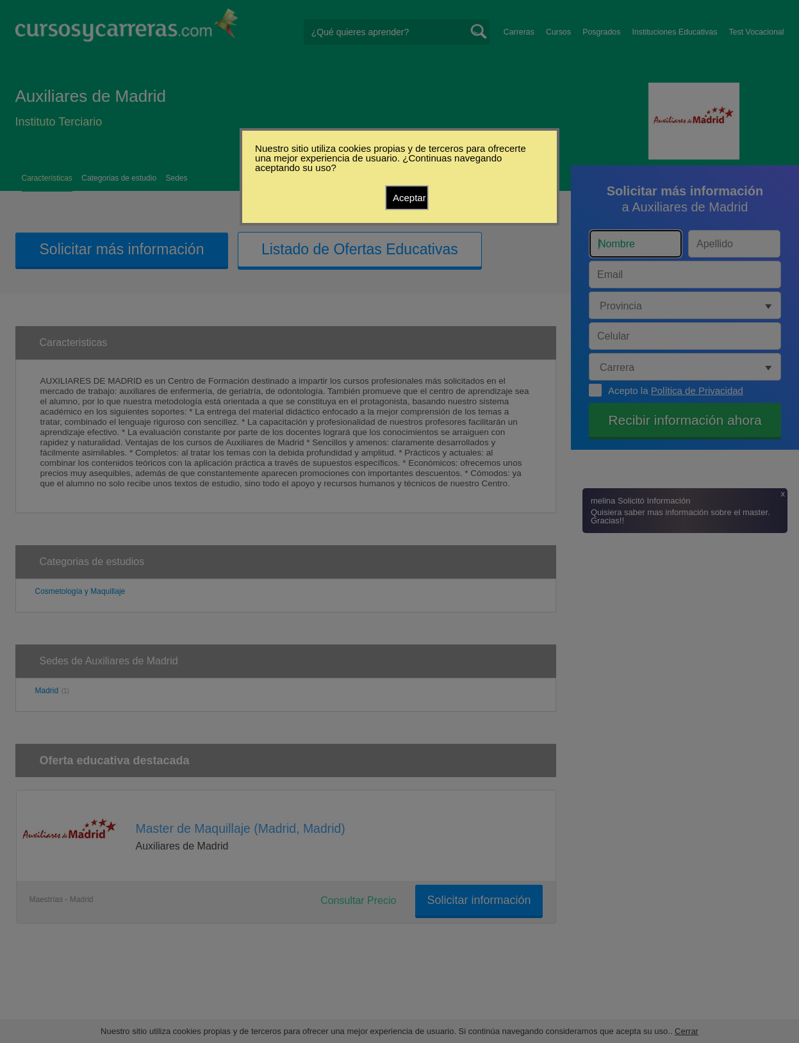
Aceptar (409, 197)
